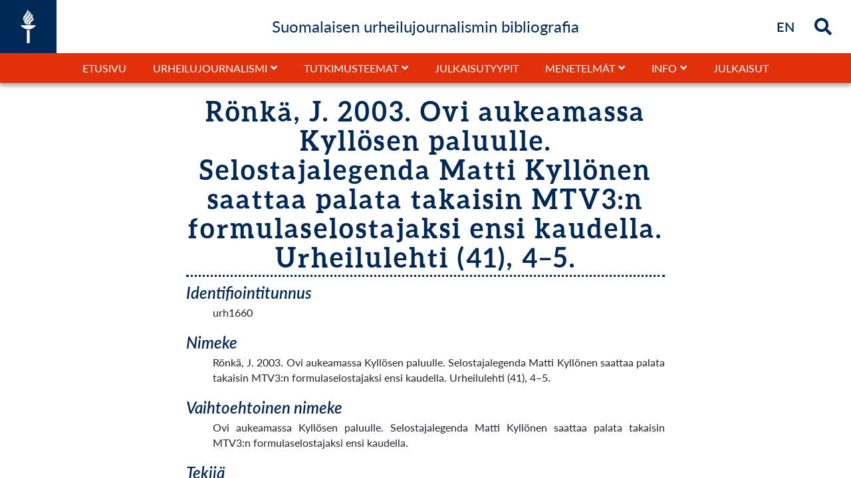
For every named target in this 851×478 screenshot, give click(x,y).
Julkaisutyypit (477, 68)
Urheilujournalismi (210, 68)
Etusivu (104, 68)
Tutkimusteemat (351, 68)
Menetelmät (580, 68)
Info (664, 68)
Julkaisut (741, 68)
